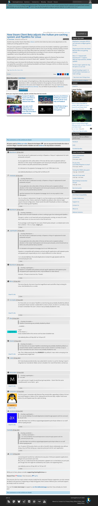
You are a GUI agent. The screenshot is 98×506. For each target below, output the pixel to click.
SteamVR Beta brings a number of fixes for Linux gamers (61, 108)
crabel (11, 358)
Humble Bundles (77, 148)
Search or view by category (80, 80)
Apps (11, 70)
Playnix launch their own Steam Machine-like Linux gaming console (82, 50)
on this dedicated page (40, 487)
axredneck (13, 411)
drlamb (12, 341)
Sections (27, 2)
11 (91, 108)
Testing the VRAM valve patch (81, 170)
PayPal (31, 7)
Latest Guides (77, 89)
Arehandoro (13, 391)
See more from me (23, 90)
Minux (11, 281)
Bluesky (43, 2)
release (32, 42)
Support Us (76, 202)
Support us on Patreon (13, 5)
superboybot (13, 231)
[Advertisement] (49, 20)
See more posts (77, 188)
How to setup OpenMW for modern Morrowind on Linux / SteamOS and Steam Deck (82, 104)
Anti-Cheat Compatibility (80, 195)
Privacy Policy (69, 501)
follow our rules (22, 143)
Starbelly (9, 430)
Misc (16, 70)
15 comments (66, 39)
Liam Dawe (11, 39)
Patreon (18, 476)
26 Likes (9, 74)
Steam (18, 70)
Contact (75, 83)
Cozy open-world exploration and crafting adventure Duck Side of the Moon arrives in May (29, 109)
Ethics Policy (77, 501)
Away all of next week (79, 175)
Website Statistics (78, 212)
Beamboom (13, 152)
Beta (13, 70)
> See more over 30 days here (81, 77)
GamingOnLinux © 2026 (78, 498)
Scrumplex (13, 300)
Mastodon (61, 86)
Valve (22, 70)
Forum (56, 2)
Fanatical (75, 142)
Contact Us (36, 2)
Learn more (67, 32)
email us (41, 145)
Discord (49, 2)
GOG (66, 7)
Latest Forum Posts (78, 152)
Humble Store (73, 7)
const (11, 454)
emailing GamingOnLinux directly (28, 86)
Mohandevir (13, 372)
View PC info (12, 294)
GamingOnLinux (18, 2)
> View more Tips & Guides (79, 131)
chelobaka (13, 176)
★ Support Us (81, 34)
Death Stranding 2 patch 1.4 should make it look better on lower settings (81, 72)
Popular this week (78, 38)
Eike (11, 318)
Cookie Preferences (78, 198)
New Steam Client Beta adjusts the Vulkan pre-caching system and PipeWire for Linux (37, 35)
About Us (75, 209)
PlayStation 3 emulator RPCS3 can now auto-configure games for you (82, 43)
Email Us (75, 86)
